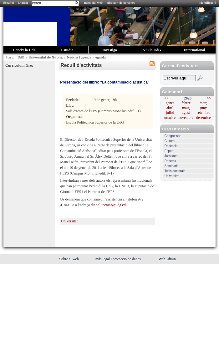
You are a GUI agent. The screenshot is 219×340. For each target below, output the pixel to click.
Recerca (170, 161)
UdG (21, 57)
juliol (170, 112)
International (194, 50)
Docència (171, 146)
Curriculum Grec (19, 65)
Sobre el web (69, 259)
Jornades (171, 156)
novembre (185, 117)
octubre (170, 117)
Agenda (100, 57)
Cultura (170, 141)
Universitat (172, 176)
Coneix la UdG (25, 50)
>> (209, 98)
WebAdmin (167, 259)
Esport (169, 151)
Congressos (173, 136)
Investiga (109, 50)
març (203, 103)
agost (186, 112)
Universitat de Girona (46, 57)
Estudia (67, 50)
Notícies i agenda (79, 57)
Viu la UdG (152, 50)
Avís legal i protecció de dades (118, 259)
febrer (186, 103)
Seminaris (171, 166)
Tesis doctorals (175, 171)
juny (203, 108)
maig (186, 108)
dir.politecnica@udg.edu (109, 205)
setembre (203, 112)
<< (166, 98)
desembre (203, 117)
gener (170, 103)
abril (169, 108)
